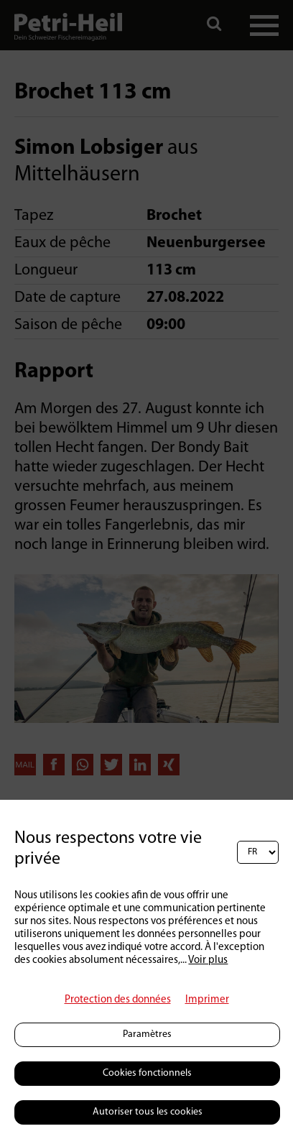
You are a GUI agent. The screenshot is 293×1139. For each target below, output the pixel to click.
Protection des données (118, 1000)
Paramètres (147, 1034)
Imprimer (207, 1000)
